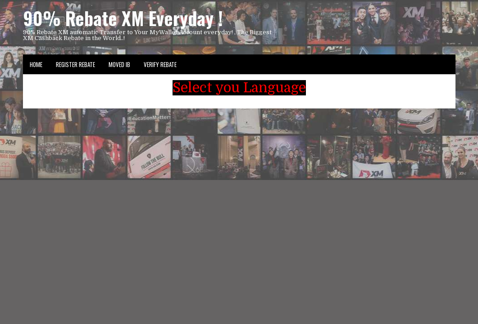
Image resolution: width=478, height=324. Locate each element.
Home (36, 64)
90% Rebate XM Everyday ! (123, 18)
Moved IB (119, 64)
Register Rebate (75, 64)
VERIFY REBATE (160, 64)
